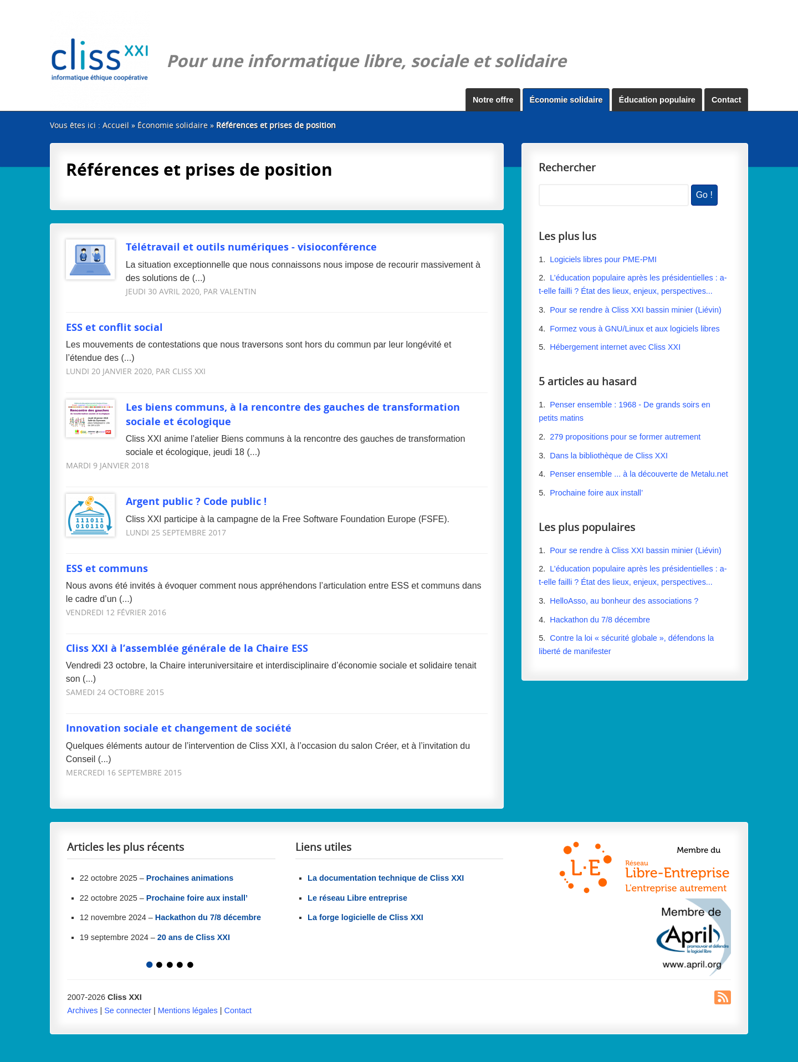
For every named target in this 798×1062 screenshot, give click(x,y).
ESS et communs (107, 568)
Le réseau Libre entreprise (357, 897)
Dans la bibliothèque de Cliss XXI (609, 455)
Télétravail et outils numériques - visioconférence (221, 246)
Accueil (116, 125)
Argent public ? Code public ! (166, 501)
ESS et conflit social (114, 327)
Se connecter (127, 1010)
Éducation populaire (657, 99)
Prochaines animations (190, 878)
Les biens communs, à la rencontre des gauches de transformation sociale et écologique (263, 414)
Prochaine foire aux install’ (596, 492)
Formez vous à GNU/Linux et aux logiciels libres (634, 328)
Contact (726, 99)
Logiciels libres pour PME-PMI (603, 259)
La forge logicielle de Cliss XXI (365, 917)
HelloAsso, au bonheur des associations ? (625, 600)
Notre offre (493, 99)
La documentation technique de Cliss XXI (386, 878)
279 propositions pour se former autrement (625, 436)
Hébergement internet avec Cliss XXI (615, 347)
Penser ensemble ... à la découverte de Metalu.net (639, 473)
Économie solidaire (566, 99)
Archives (82, 1010)
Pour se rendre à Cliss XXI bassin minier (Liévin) (636, 309)
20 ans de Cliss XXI (193, 937)
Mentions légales (188, 1010)
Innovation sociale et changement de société (178, 727)
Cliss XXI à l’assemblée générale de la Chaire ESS (187, 648)
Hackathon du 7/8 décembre (600, 619)
